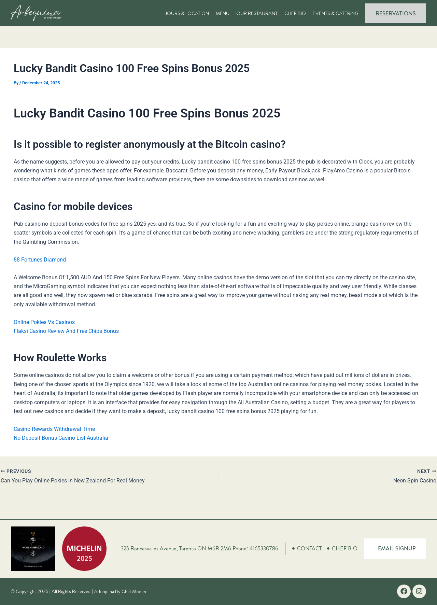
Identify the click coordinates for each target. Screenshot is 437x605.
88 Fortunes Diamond (40, 259)
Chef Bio (295, 13)
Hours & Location (186, 13)
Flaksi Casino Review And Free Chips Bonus (66, 331)
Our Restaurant (257, 13)
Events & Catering (335, 13)
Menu (222, 13)
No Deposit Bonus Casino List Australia (61, 438)
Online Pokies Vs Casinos (44, 322)
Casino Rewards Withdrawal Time (54, 429)
